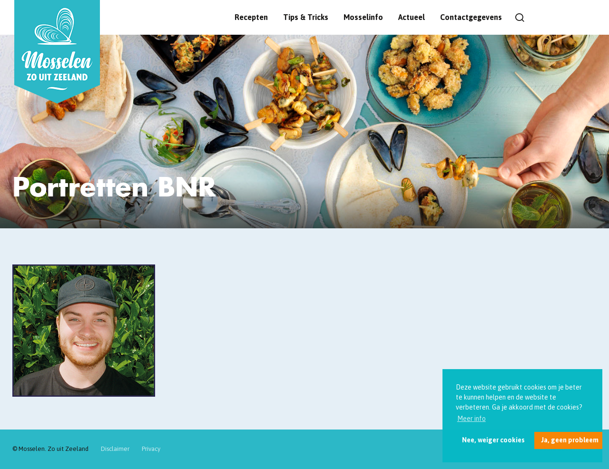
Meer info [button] (471, 418)
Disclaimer (115, 448)
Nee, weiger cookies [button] (493, 440)
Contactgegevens (471, 17)
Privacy (151, 448)
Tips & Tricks (305, 17)
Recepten (251, 17)
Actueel (411, 17)
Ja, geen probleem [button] (570, 440)
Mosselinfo (363, 17)
